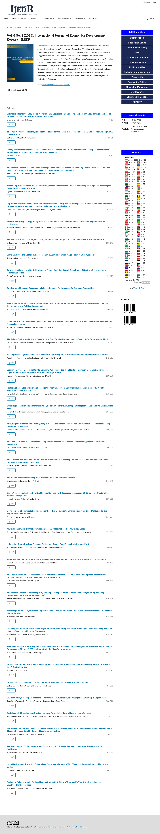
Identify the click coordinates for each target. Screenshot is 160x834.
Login (155, 2)
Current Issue (48, 18)
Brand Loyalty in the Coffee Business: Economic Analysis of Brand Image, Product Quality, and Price (52, 255)
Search (151, 18)
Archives (34, 18)
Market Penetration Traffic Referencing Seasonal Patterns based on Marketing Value (46, 529)
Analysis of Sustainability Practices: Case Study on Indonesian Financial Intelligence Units (47, 682)
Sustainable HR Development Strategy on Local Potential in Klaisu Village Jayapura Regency (49, 713)
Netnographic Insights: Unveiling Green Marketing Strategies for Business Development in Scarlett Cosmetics (57, 354)
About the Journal (19, 18)
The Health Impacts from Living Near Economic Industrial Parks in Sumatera (41, 477)
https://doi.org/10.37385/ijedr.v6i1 (56, 84)
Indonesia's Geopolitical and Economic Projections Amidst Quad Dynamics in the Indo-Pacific (48, 544)
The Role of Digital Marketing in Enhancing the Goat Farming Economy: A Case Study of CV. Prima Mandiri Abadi (57, 339)
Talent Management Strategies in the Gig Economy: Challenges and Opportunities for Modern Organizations (56, 559)
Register (147, 2)
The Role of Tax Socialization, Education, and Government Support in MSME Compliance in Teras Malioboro (55, 239)
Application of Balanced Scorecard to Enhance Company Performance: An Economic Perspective (50, 288)
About (92, 18)
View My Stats (139, 288)
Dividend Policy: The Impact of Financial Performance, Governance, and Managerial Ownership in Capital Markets (58, 698)
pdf (12, 124)
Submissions (63, 18)
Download (79, 18)
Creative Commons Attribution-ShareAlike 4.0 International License (59, 827)
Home (5, 18)
